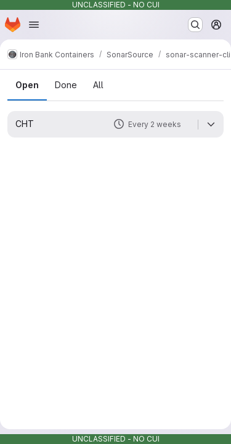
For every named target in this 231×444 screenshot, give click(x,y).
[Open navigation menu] (34, 25)
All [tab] (98, 85)
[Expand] (210, 124)
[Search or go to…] (195, 24)
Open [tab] (27, 85)
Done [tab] (66, 85)
